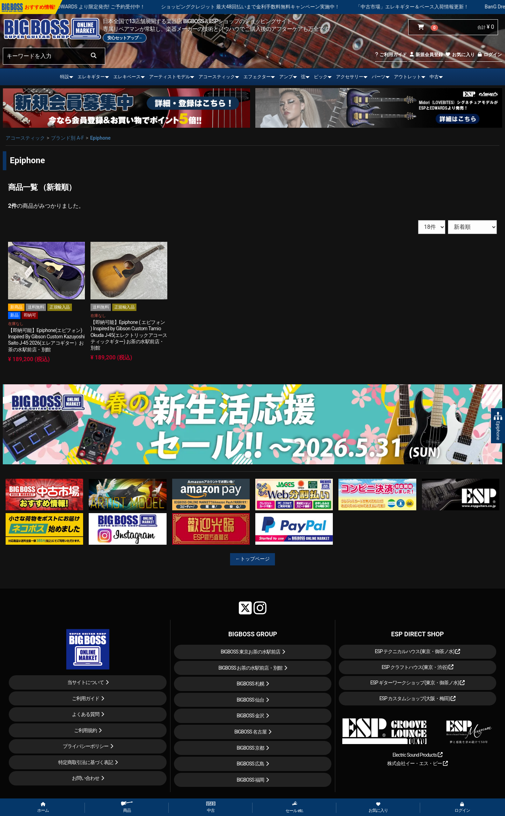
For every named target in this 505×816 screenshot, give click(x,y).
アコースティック (216, 76)
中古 (434, 76)
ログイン (489, 54)
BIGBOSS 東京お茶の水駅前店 (250, 652)
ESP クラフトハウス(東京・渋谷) (417, 667)
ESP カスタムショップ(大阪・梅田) (417, 698)
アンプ (286, 76)
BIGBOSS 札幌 (250, 683)
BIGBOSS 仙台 (250, 700)
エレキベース (127, 76)
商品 (127, 807)
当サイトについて (85, 682)
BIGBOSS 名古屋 (250, 732)
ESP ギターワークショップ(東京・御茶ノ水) (417, 682)
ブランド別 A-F (67, 138)
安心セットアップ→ (124, 37)
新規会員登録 (426, 54)
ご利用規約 (85, 730)
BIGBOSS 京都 (250, 748)
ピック (321, 76)
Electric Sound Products (417, 755)
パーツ (378, 76)
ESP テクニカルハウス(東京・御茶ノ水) (417, 651)
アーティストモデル (169, 76)
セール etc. (294, 807)
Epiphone (100, 138)
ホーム (43, 807)
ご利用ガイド (390, 54)
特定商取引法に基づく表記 (85, 762)
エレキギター (91, 76)
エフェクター (257, 76)
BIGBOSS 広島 (250, 764)
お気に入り (459, 54)
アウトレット (407, 76)
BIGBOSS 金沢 (250, 715)
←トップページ (252, 559)
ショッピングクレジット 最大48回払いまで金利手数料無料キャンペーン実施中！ (292, 6)
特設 (64, 76)
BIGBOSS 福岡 (250, 780)
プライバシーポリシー (85, 746)
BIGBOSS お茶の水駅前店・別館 (250, 668)
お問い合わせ (85, 778)
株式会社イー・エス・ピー (417, 763)
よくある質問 (85, 714)
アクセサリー (349, 76)
